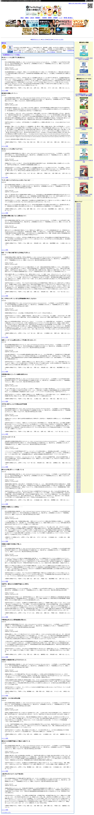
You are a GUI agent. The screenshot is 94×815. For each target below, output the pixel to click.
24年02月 (78, 242)
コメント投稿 (5, 90)
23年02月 (78, 259)
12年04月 (78, 452)
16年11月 (78, 370)
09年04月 (78, 478)
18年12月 (78, 333)
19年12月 (78, 316)
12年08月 (78, 446)
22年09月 (78, 267)
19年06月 (78, 325)
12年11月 (78, 441)
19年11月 (78, 317)
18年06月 (78, 342)
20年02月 (78, 313)
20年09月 (78, 302)
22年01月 (78, 279)
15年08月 (78, 393)
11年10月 (78, 461)
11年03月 (78, 471)
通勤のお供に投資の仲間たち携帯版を (78, 3)
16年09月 (78, 373)
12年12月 (78, 440)
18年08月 (78, 339)
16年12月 (78, 369)
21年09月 (78, 285)
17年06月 (78, 360)
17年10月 (78, 354)
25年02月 (78, 224)
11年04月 (78, 470)
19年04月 (78, 327)
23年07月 (78, 252)
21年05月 (78, 290)
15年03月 (78, 400)
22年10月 (78, 265)
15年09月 (78, 391)
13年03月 (78, 435)
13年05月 (78, 433)
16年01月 (78, 385)
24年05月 (78, 237)
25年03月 (78, 222)
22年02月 (78, 277)
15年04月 (78, 398)
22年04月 (78, 274)
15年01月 (78, 403)
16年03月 (78, 382)
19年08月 (78, 322)
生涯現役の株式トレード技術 (84, 74)
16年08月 (78, 375)
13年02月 (78, 437)
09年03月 (78, 480)
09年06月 (78, 475)
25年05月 (78, 219)
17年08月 (78, 357)
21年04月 (78, 292)
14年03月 (78, 418)
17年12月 (78, 351)
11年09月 (78, 462)
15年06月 (78, 396)
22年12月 (78, 262)
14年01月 (78, 421)
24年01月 (78, 243)
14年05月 (78, 415)
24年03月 (78, 240)
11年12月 (78, 458)
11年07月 (78, 465)
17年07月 (78, 359)
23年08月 (78, 251)
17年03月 (78, 364)
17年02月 (78, 366)
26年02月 (78, 206)
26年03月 (78, 205)
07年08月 (78, 489)
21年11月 (78, 282)
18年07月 (78, 341)
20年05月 (78, 308)
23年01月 (78, 261)
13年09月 (78, 427)
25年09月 (78, 214)
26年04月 (78, 203)
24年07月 (78, 234)
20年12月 (78, 298)
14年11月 (78, 406)
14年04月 (78, 416)
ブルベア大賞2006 (51, 52)
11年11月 (78, 459)
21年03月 (78, 293)
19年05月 (78, 326)
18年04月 (78, 345)
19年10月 (78, 319)
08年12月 (78, 484)
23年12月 (78, 245)
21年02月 (78, 295)
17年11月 (78, 353)
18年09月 (78, 338)
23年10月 (78, 248)
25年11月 (78, 211)
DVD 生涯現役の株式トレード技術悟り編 (84, 112)
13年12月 (78, 422)
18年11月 (78, 335)
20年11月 (78, 299)
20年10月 (78, 301)
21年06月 (78, 289)
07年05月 (78, 492)
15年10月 (78, 390)
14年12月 (78, 404)
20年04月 (78, 310)
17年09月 (78, 356)
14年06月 (78, 413)
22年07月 (78, 270)
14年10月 (78, 407)
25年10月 (78, 212)
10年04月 (78, 474)
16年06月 (78, 378)
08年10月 (78, 487)
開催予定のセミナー (36, 39)
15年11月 (78, 388)
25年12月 (78, 209)
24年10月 (78, 230)
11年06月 (78, 467)
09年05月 (78, 477)
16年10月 (78, 372)
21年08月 (78, 286)
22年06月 (78, 271)
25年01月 (78, 225)
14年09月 (78, 409)
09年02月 (78, 481)
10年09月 (78, 472)
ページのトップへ (6, 812)
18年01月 (78, 350)
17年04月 (78, 363)
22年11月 (78, 264)
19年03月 (78, 329)
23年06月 (78, 253)
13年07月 (78, 430)
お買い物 (49, 39)
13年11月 (78, 424)
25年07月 (78, 216)
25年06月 (78, 218)
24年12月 (78, 227)
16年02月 (78, 384)
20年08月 (78, 304)
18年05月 (78, 344)
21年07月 (78, 288)
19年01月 (78, 332)
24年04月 (78, 239)
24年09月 (78, 231)
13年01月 (78, 438)
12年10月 (78, 443)
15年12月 (78, 387)
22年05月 (78, 273)
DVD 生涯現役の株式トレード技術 (84, 144)
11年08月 (78, 464)
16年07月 (78, 376)
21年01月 (78, 296)
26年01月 (78, 208)
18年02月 (78, 348)
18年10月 (78, 336)
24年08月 (78, 233)
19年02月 (78, 330)
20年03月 (78, 311)
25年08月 (78, 215)
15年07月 (78, 394)
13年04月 (78, 434)
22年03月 (78, 276)
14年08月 (78, 410)
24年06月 (78, 236)
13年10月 (78, 425)
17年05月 (78, 361)
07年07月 (78, 490)
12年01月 (78, 456)
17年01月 (78, 367)
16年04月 (78, 381)
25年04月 (78, 221)
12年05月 (78, 450)
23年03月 (78, 258)
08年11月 (78, 486)
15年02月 (78, 401)
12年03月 (78, 453)
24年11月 (78, 228)
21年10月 (78, 283)
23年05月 (78, 255)
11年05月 (78, 468)
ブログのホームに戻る (58, 39)
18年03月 (78, 347)
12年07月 (78, 447)
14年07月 (78, 412)
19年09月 (78, 320)
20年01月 (78, 314)
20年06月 (78, 307)
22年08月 (78, 268)
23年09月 (78, 249)
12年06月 (78, 449)
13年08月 (78, 428)
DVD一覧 (44, 39)
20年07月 (78, 305)
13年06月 (78, 431)
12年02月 (78, 455)
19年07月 (78, 323)
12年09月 (78, 444)
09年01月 (78, 483)
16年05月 (78, 379)
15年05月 (78, 397)
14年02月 (78, 419)
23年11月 (78, 246)
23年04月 (78, 256)
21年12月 (78, 280)
